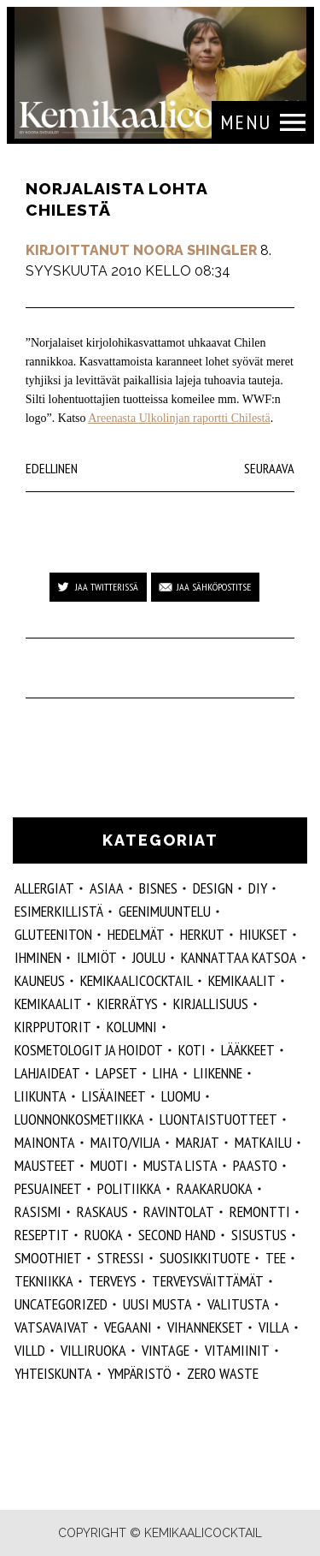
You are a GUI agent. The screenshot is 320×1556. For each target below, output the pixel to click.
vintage (165, 1350)
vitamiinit (237, 1350)
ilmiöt (97, 957)
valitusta (238, 1304)
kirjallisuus (210, 1003)
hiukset (264, 934)
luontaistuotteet (218, 1119)
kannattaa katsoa (239, 957)
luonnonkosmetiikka (79, 1119)
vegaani (128, 1327)
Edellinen (52, 468)
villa (274, 1327)
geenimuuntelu (165, 911)
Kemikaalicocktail (136, 980)
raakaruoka (215, 1188)
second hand (177, 1234)
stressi (120, 1258)
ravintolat (178, 1211)
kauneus (40, 980)
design (213, 888)
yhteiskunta (53, 1373)
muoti (109, 1165)
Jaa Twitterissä (106, 586)
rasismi (38, 1211)
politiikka (129, 1188)
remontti (260, 1211)
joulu (149, 957)
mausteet (45, 1165)
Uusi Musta (157, 1304)
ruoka (103, 1234)
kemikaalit (48, 1003)
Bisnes (158, 888)
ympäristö (140, 1373)
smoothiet (48, 1258)
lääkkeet (248, 1050)
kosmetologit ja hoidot (89, 1050)
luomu (181, 1096)
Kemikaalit (242, 980)
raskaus (102, 1211)
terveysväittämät (208, 1281)
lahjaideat (47, 1073)
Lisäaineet (114, 1096)
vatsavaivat (52, 1327)
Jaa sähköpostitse (214, 586)
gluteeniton (53, 934)
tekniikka (44, 1281)
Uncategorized (61, 1304)
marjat (197, 1142)
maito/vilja (125, 1142)
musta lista (180, 1165)
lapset (116, 1073)
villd (30, 1350)
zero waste (223, 1373)
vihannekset (205, 1327)
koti (192, 1050)
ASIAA (107, 888)
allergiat (44, 888)
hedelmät (136, 934)
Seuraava (269, 468)
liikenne (218, 1073)
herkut (202, 934)
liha (165, 1073)
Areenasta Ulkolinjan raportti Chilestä (179, 418)
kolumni (132, 1026)
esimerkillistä (59, 911)
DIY (257, 888)
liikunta (41, 1096)
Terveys (113, 1281)
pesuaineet (48, 1188)
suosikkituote (205, 1258)
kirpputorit (53, 1026)
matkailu (263, 1142)
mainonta (45, 1142)
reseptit (42, 1234)
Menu (245, 122)
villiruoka (93, 1350)
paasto (255, 1165)
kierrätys (127, 1003)
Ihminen (38, 957)
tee (275, 1258)
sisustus (259, 1234)
